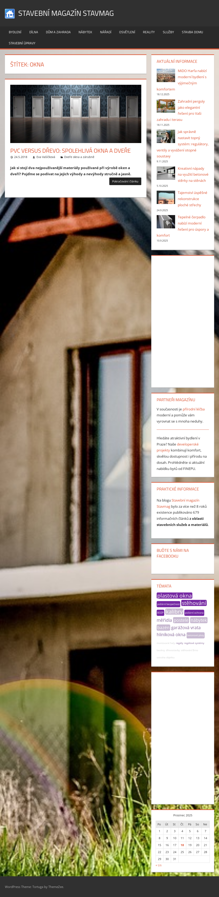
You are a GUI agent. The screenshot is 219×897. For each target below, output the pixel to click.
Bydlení (15, 32)
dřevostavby (173, 650)
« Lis (159, 865)
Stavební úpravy (22, 43)
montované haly (166, 643)
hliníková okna (171, 634)
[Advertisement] (183, 320)
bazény (161, 650)
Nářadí (105, 32)
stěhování (194, 603)
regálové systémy (194, 643)
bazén (163, 627)
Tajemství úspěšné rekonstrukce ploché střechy (192, 198)
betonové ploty (195, 635)
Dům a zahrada (58, 32)
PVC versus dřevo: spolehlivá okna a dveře (70, 150)
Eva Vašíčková (45, 157)
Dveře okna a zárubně (79, 157)
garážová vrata (186, 627)
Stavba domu (192, 32)
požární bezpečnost (168, 604)
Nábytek (85, 32)
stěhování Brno (189, 650)
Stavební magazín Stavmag (66, 13)
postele (181, 620)
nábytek (199, 620)
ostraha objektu (166, 657)
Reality (149, 32)
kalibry (174, 611)
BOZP (160, 612)
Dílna (33, 32)
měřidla (164, 620)
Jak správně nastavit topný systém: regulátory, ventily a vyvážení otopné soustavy (183, 143)
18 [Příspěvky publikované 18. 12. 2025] (182, 845)
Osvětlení (127, 32)
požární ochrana (194, 612)
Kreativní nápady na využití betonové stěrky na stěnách (193, 174)
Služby (168, 32)
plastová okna (174, 595)
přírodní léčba (194, 409)
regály (179, 643)
